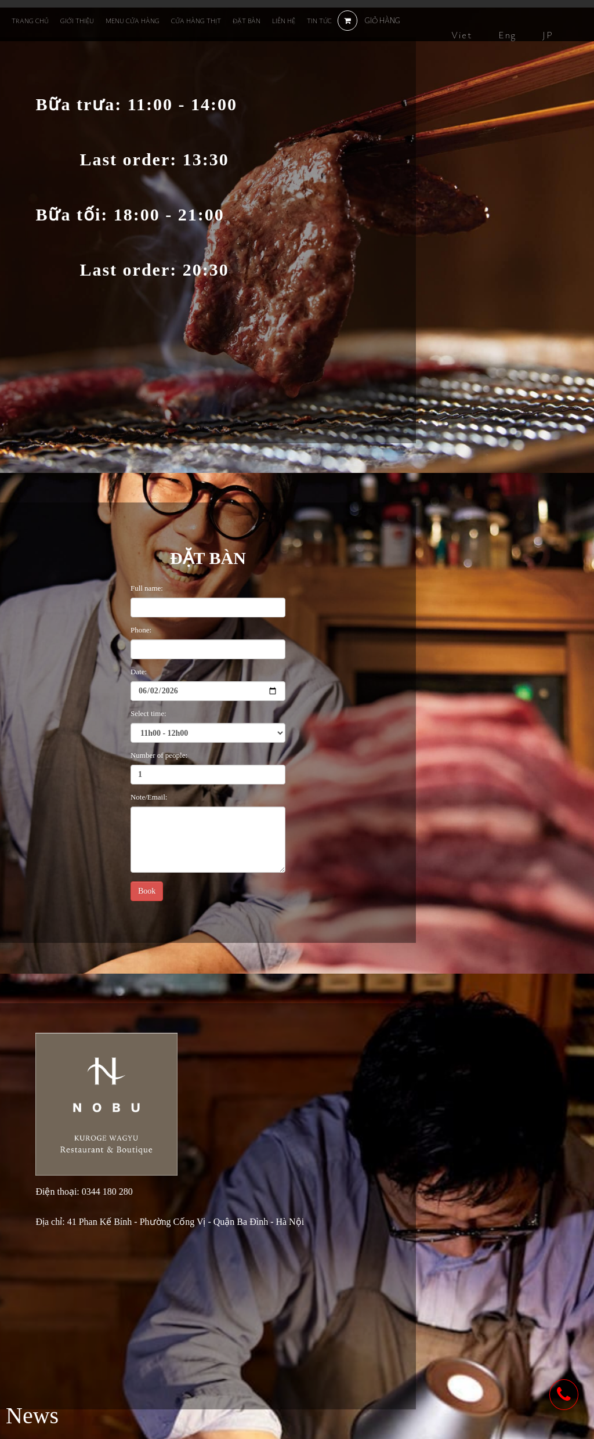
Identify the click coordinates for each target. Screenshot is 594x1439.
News (32, 1415)
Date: (139, 671)
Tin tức (319, 20)
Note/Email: (149, 797)
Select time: (148, 713)
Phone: (141, 630)
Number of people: (159, 755)
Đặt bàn (246, 20)
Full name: (147, 588)
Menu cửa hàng (133, 20)
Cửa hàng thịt (196, 20)
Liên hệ (283, 20)
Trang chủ (30, 20)
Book (146, 891)
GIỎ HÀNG (369, 20)
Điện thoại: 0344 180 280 (83, 1191)
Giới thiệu (77, 20)
